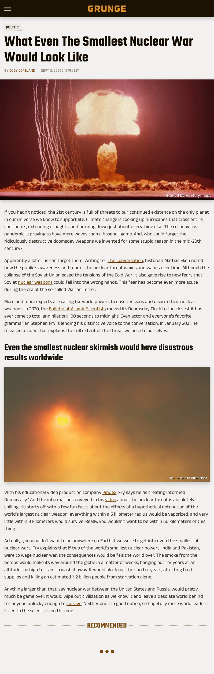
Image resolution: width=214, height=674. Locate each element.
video (110, 499)
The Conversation (125, 260)
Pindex (109, 492)
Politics (13, 27)
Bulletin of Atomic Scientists (77, 308)
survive (74, 603)
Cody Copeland (22, 70)
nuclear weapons (35, 282)
